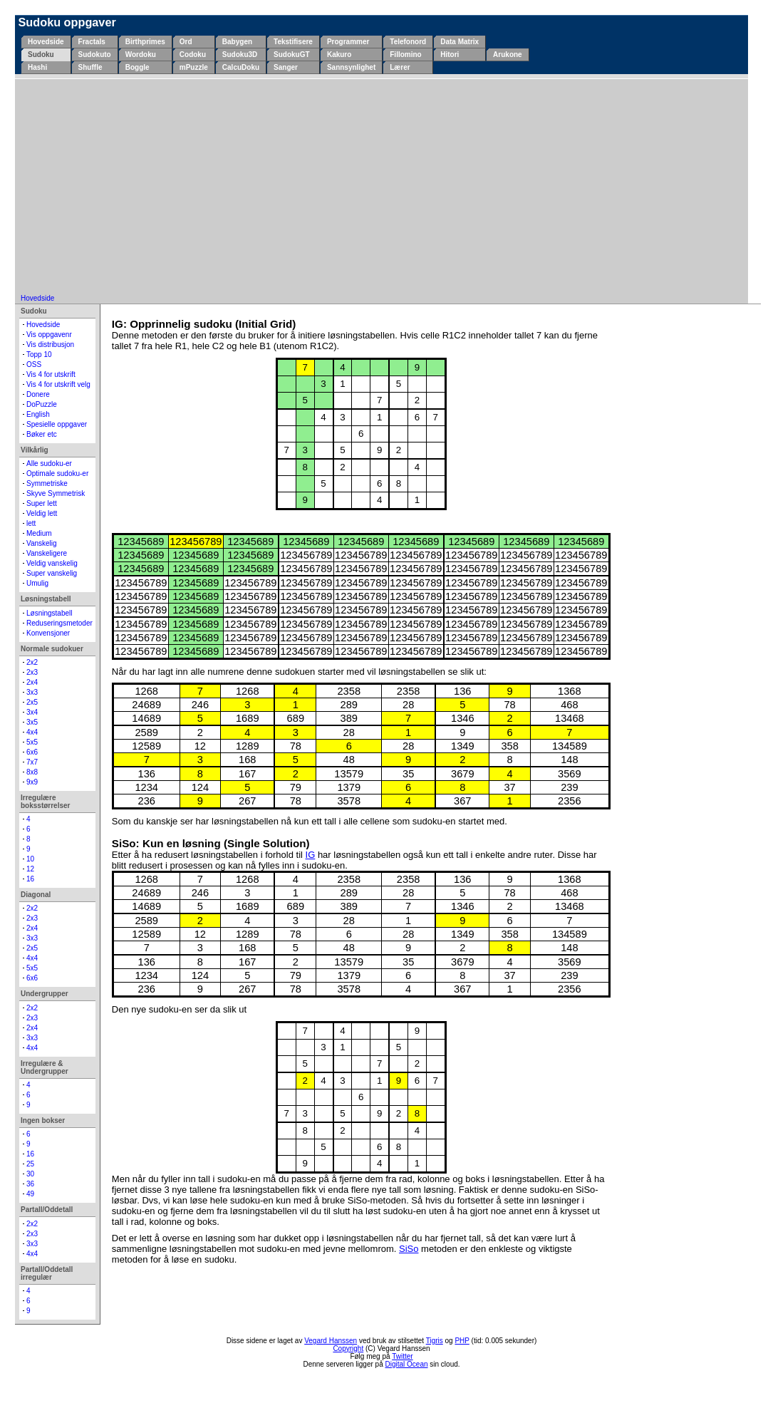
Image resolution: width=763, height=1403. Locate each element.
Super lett (41, 503)
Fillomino (405, 54)
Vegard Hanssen (330, 1341)
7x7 (32, 762)
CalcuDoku (240, 67)
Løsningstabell (49, 613)
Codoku (193, 54)
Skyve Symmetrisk (55, 493)
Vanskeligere (46, 553)
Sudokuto (94, 54)
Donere (38, 394)
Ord (186, 42)
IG (311, 854)
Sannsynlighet (351, 67)
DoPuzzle (41, 404)
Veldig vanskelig (52, 563)
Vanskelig (41, 543)
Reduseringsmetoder (59, 623)
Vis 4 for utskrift (51, 374)
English (38, 414)
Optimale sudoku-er (57, 473)
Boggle (137, 67)
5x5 (32, 742)
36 (30, 1184)
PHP (462, 1341)
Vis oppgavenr (49, 334)
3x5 (32, 722)
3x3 (32, 692)
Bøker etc (41, 434)
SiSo (408, 1248)
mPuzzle (194, 67)
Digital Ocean (406, 1364)
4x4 (32, 732)
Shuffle (90, 67)
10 (30, 859)
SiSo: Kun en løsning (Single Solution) (211, 843)
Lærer (400, 67)
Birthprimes (145, 42)
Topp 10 (39, 354)
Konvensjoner (48, 633)
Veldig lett (41, 513)
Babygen (237, 42)
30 (30, 1174)
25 (30, 1164)
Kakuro (339, 54)
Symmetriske (47, 483)
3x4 (32, 712)
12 (30, 869)
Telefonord (408, 42)
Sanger (286, 67)
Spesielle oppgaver (56, 424)
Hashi (37, 67)
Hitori (449, 54)
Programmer (348, 42)
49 (30, 1194)
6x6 (32, 752)
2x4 (32, 682)
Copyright (348, 1348)
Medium (39, 533)
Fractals (91, 42)
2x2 (32, 662)
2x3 (32, 672)
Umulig (37, 583)
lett (31, 523)
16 (30, 879)
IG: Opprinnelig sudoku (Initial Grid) (204, 324)
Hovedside (46, 42)
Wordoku (140, 54)
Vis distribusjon (50, 344)
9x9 (32, 782)
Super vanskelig (51, 573)
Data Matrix (459, 42)
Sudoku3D (239, 54)
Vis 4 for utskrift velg (58, 384)
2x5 (32, 702)
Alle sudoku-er (49, 463)
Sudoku (41, 54)
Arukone (507, 54)
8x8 (32, 772)
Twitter (402, 1356)
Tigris (434, 1341)
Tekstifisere (293, 42)
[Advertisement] (381, 187)
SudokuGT (292, 54)
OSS (33, 364)
